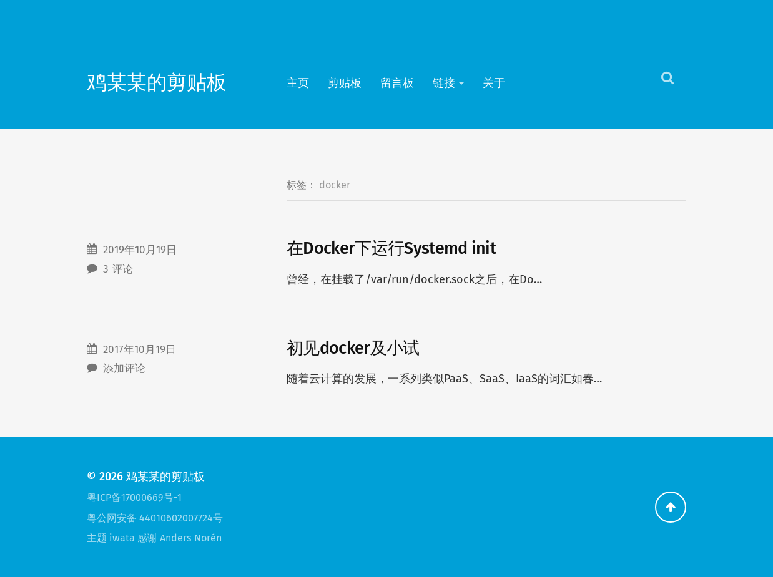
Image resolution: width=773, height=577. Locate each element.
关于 (494, 83)
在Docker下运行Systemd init (391, 248)
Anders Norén (191, 538)
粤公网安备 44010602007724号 (155, 518)
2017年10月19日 (139, 349)
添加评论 (124, 368)
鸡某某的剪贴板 (157, 82)
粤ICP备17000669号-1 (134, 497)
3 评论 (118, 269)
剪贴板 (345, 83)
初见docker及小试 (353, 348)
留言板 (397, 83)
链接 (444, 83)
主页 (298, 83)
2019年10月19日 (140, 249)
